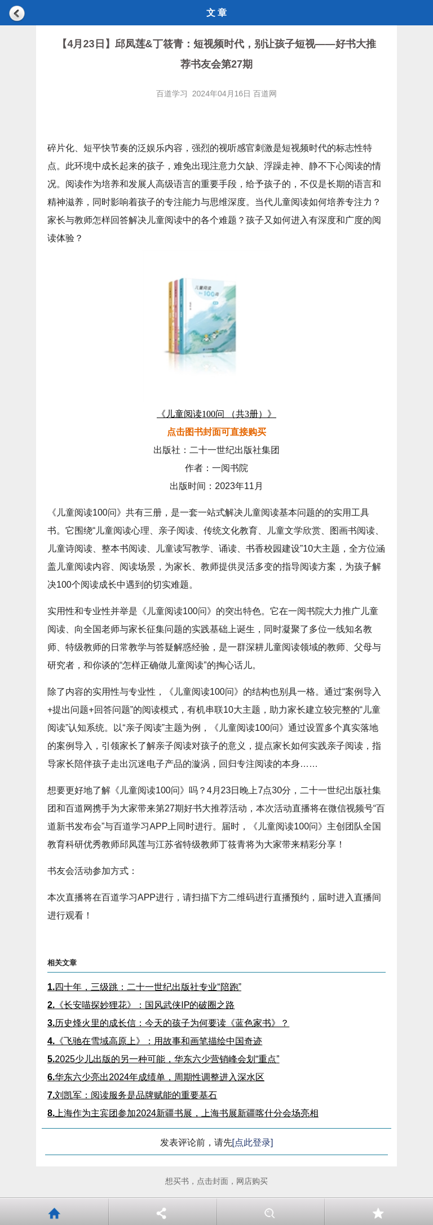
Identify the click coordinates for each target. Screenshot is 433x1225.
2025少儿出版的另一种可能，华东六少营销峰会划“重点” (163, 1059)
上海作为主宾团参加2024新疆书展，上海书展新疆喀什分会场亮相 (183, 1113)
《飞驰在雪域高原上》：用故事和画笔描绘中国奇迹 (154, 1041)
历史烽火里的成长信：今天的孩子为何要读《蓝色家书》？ (168, 1023)
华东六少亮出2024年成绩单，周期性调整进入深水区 (155, 1077)
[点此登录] (252, 1142)
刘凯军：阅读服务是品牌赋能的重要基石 (132, 1095)
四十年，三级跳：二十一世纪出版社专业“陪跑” (144, 987)
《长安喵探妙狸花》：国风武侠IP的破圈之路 (141, 1005)
